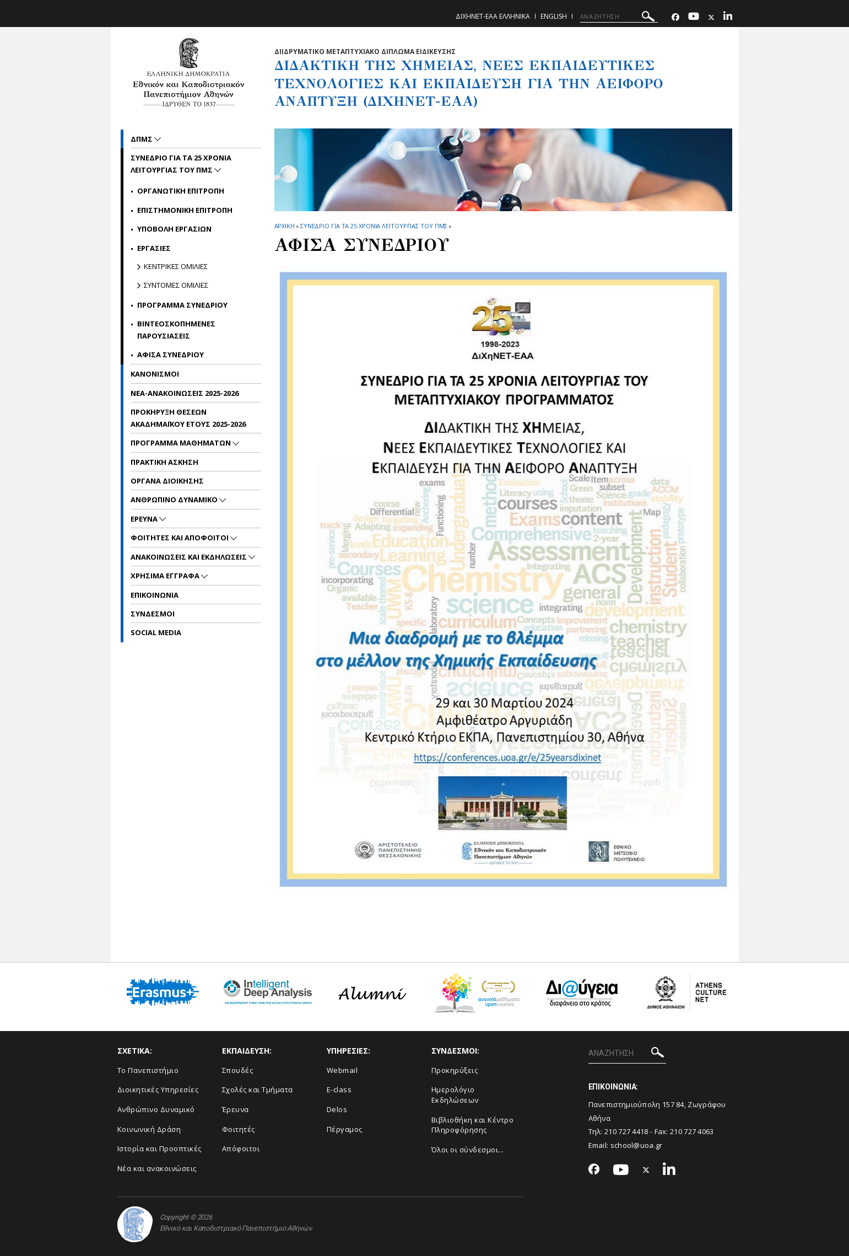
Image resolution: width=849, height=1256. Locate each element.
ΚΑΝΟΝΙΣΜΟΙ (155, 374)
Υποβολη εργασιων (174, 229)
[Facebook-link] (675, 17)
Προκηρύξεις (454, 1070)
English (553, 16)
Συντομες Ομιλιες (176, 285)
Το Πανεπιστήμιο (148, 1070)
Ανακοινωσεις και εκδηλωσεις (189, 557)
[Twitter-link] (711, 17)
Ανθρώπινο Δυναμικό (156, 1109)
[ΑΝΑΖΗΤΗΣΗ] (619, 16)
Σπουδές (237, 1070)
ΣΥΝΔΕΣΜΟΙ (153, 614)
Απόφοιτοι (241, 1148)
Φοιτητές (238, 1129)
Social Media (156, 632)
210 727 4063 (692, 1131)
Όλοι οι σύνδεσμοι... (467, 1150)
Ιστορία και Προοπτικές (159, 1148)
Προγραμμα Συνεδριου (182, 305)
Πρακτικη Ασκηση (164, 462)
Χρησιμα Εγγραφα (166, 576)
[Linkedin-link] (727, 17)
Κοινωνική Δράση (149, 1129)
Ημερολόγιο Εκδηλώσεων (455, 1095)
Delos (337, 1109)
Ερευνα (145, 519)
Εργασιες (154, 248)
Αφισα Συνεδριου (170, 354)
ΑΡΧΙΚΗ (284, 226)
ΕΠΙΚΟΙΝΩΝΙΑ (155, 595)
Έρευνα (235, 1109)
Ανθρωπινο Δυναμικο (175, 499)
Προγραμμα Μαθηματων (181, 443)
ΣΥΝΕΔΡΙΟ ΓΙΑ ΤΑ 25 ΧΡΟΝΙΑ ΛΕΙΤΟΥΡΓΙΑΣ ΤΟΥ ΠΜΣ (374, 226)
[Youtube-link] (693, 17)
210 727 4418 (626, 1131)
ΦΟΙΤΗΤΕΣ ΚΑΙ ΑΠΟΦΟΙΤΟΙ (180, 538)
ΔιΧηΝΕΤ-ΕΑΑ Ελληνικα (493, 16)
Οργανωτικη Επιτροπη (180, 191)
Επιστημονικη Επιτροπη (184, 210)
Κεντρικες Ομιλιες (176, 266)
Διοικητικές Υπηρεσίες (158, 1089)
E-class (339, 1089)
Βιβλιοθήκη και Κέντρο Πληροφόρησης (472, 1125)
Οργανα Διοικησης (167, 481)
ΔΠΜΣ (142, 139)
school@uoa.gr (636, 1145)
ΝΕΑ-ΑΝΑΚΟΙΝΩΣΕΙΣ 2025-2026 (185, 393)
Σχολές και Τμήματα (257, 1089)
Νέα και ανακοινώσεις (157, 1168)
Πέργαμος (345, 1129)
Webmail (342, 1070)
